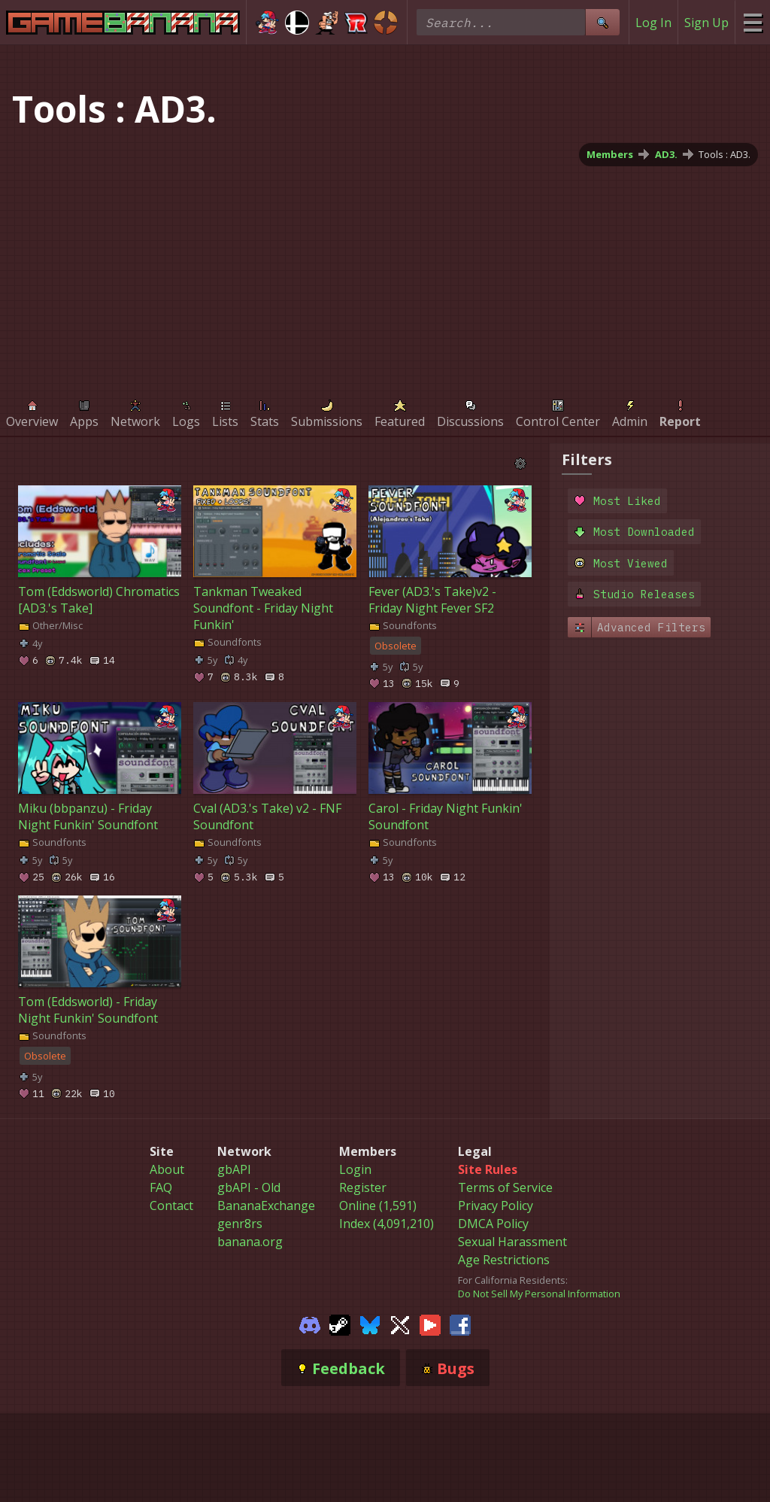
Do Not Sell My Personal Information (539, 1293)
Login (355, 1169)
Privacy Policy (495, 1205)
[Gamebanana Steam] (340, 1323)
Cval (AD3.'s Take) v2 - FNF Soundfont (267, 816)
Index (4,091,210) (386, 1223)
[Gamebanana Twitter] (400, 1323)
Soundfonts (227, 642)
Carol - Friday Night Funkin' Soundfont (445, 816)
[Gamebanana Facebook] (460, 1323)
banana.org (250, 1241)
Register (363, 1187)
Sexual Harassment (512, 1241)
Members (610, 154)
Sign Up (706, 22)
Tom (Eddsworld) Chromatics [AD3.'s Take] (99, 599)
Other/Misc (50, 625)
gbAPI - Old (248, 1187)
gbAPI (234, 1169)
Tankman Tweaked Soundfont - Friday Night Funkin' (263, 608)
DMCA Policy (493, 1223)
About (167, 1169)
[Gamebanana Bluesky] (370, 1323)
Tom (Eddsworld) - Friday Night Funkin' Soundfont (88, 1009)
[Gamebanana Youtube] (430, 1323)
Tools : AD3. (724, 154)
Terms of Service (505, 1187)
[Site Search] (602, 22)
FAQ (161, 1187)
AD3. (666, 154)
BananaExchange (266, 1205)
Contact (171, 1205)
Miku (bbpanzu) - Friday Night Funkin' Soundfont (88, 816)
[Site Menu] (752, 22)
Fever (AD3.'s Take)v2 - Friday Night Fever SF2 (432, 599)
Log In (653, 22)
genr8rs (239, 1223)
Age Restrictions (504, 1259)
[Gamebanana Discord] (310, 1323)
